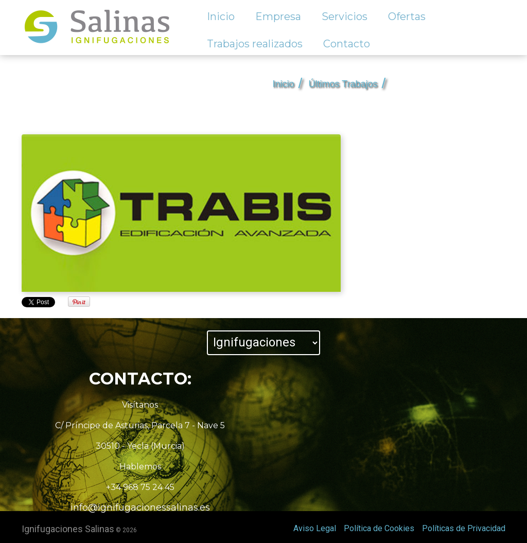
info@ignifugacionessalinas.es (140, 507)
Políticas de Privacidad (463, 528)
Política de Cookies (379, 528)
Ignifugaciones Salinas (68, 528)
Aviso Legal (314, 528)
